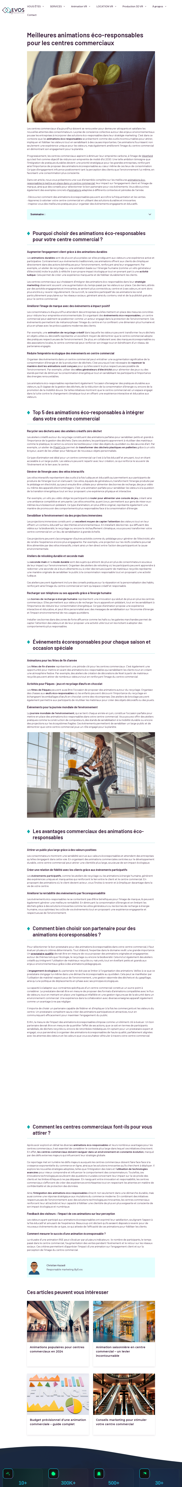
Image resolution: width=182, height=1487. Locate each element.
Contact (32, 15)
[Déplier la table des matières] (150, 214)
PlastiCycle (59, 447)
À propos (161, 6)
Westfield (147, 156)
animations (75, 190)
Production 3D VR (136, 6)
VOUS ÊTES (37, 6)
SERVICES (59, 6)
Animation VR (82, 6)
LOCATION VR (108, 6)
